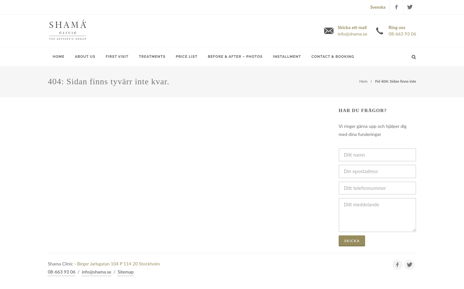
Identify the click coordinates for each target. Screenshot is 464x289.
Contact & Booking (332, 57)
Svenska (377, 7)
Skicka (352, 240)
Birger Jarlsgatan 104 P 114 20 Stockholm (118, 263)
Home (59, 57)
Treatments (152, 57)
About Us (85, 57)
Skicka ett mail (352, 31)
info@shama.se (96, 271)
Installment (287, 57)
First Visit (117, 57)
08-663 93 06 (61, 271)
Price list (186, 57)
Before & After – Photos (235, 57)
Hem (363, 81)
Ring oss (402, 31)
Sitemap (126, 271)
